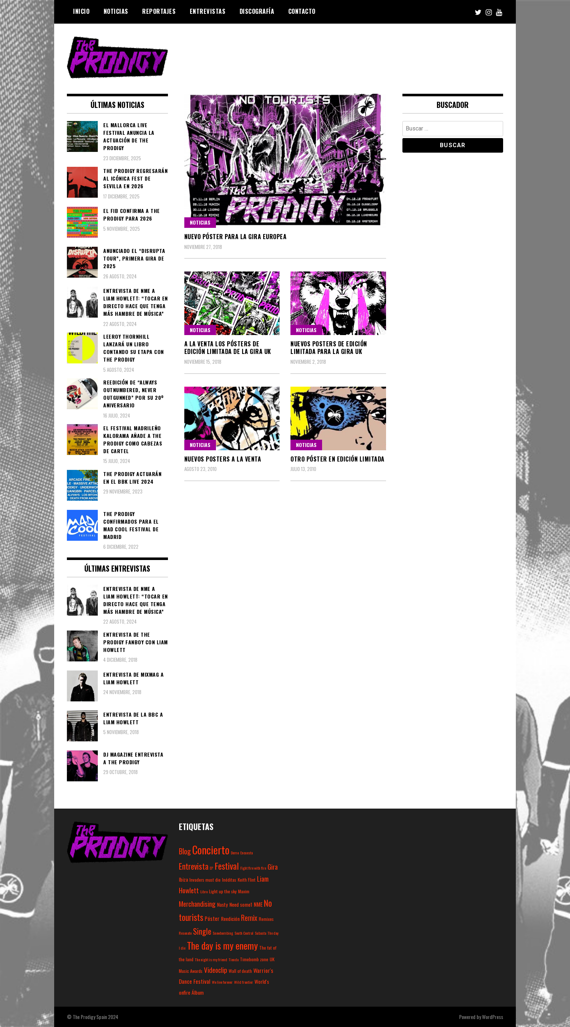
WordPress (492, 1016)
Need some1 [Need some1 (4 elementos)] (240, 904)
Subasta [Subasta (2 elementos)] (260, 933)
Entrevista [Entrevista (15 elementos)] (193, 866)
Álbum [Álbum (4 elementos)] (198, 992)
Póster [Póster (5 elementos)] (212, 918)
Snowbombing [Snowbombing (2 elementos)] (223, 933)
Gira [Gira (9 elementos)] (273, 866)
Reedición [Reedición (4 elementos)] (230, 918)
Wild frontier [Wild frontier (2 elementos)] (243, 982)
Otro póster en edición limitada (337, 459)
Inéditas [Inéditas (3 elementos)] (229, 879)
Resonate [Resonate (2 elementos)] (185, 933)
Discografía (257, 11)
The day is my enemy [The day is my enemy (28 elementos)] (222, 945)
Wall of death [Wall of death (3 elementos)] (240, 970)
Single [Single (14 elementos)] (202, 931)
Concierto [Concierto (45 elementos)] (210, 849)
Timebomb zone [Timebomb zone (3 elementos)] (254, 959)
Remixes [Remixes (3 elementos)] (266, 918)
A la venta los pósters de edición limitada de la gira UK (227, 347)
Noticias (116, 11)
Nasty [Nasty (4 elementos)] (222, 904)
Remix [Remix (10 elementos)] (249, 918)
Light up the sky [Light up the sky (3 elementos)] (223, 891)
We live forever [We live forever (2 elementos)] (222, 982)
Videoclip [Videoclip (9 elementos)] (215, 969)
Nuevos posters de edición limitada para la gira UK (328, 347)
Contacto (302, 11)
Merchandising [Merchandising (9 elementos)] (197, 903)
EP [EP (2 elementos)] (211, 868)
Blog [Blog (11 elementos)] (185, 851)
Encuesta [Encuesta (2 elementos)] (246, 852)
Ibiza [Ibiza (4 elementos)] (183, 879)
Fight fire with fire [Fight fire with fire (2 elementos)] (253, 868)
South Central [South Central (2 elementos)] (243, 933)
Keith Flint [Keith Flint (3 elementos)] (247, 879)
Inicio (81, 11)
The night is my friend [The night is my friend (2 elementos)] (211, 959)
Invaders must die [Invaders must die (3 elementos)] (205, 879)
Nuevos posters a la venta (222, 459)
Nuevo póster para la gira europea (235, 236)
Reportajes (159, 11)
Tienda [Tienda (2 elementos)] (233, 959)
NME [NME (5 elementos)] (258, 904)
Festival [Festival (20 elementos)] (226, 865)
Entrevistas (208, 11)
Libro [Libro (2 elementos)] (204, 891)
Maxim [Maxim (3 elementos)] (243, 891)
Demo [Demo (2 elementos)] (235, 852)
